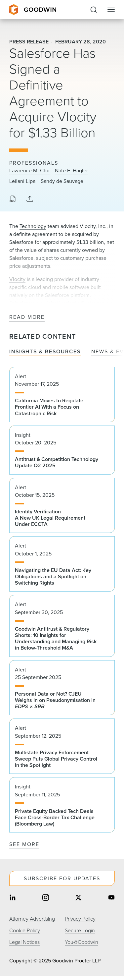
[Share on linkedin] (12, 898)
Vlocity (17, 279)
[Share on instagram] (45, 898)
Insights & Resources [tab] (45, 351)
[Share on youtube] (111, 898)
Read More (27, 317)
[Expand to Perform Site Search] (94, 10)
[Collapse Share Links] (29, 199)
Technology (33, 226)
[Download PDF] (12, 199)
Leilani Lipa (22, 181)
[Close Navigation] (111, 9)
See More (24, 844)
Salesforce (21, 303)
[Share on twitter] (78, 898)
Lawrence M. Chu (29, 170)
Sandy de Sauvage (62, 181)
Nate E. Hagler (71, 170)
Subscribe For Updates (62, 878)
